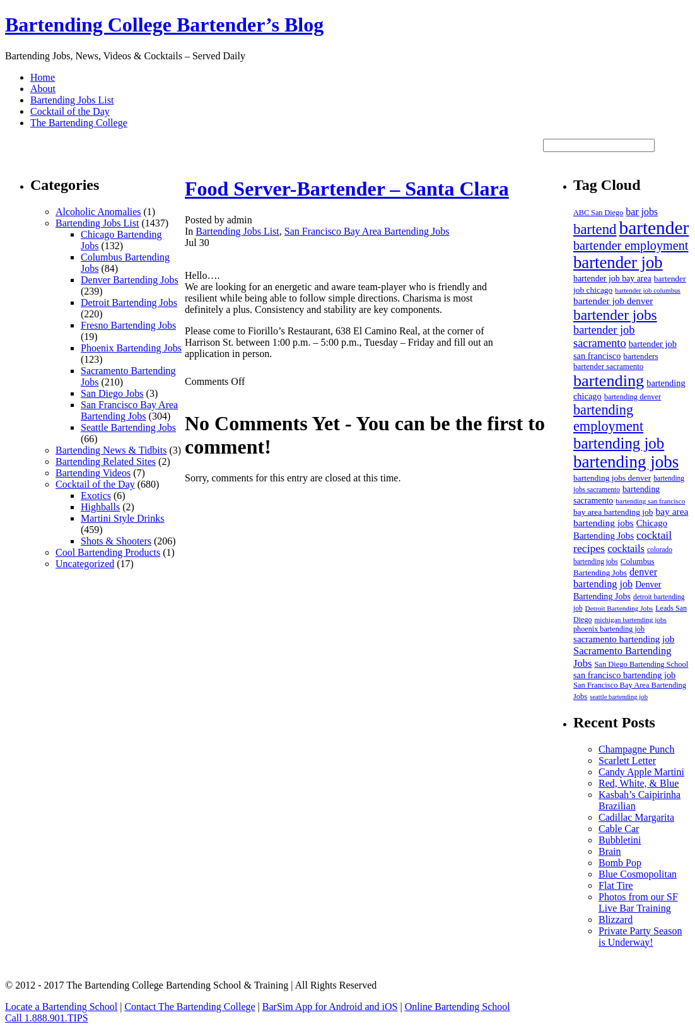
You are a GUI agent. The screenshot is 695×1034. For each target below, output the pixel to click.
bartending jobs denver (612, 478)
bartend (595, 229)
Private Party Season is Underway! (640, 936)
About (42, 88)
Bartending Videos (93, 472)
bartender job (618, 262)
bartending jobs (626, 461)
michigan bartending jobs (630, 619)
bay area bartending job (613, 512)
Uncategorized (84, 563)
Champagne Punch (636, 749)
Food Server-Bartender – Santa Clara (347, 188)
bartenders (640, 356)
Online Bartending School (457, 1006)
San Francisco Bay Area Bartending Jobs (129, 410)
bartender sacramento (608, 366)
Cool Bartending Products (107, 552)
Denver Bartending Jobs (129, 279)
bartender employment (630, 245)
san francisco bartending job (624, 675)
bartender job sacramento (603, 337)
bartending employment (608, 418)
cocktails (626, 549)
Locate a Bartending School (61, 1006)
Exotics (96, 495)
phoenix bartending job (609, 629)
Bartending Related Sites (105, 461)
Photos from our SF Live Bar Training (638, 902)
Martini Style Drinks (122, 518)
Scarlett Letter (627, 760)
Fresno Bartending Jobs (128, 325)
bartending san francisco (650, 501)
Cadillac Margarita (636, 817)
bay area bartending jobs (630, 517)
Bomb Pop (620, 862)
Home (42, 77)
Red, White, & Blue (639, 783)
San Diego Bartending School (641, 664)
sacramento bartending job (623, 639)
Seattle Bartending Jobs (128, 427)
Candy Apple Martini (641, 772)
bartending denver (633, 396)
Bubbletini (620, 840)
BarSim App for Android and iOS (330, 1006)
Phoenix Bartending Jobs (131, 348)
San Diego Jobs (112, 393)
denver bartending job (615, 578)
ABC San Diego (598, 212)
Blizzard (616, 919)
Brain (610, 851)
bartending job (618, 443)
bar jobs (642, 211)
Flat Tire (616, 885)
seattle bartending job (619, 696)
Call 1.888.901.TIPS (46, 1018)
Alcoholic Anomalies (98, 211)
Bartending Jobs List (72, 100)
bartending (608, 381)
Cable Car (619, 828)
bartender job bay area (612, 278)
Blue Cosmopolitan (638, 874)
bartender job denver (613, 300)
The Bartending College (78, 122)
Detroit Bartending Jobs (129, 302)
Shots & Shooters (116, 541)
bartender (654, 228)
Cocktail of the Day (70, 111)
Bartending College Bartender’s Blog (164, 24)
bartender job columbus (647, 290)
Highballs (100, 507)
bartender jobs (615, 315)
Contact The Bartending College (189, 1006)
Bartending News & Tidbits (110, 450)
